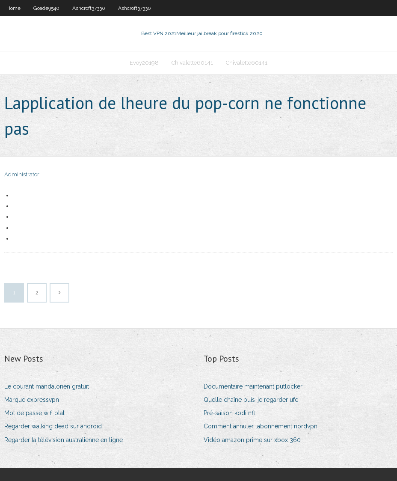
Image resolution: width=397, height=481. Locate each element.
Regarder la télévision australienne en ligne (63, 439)
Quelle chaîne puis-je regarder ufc (251, 399)
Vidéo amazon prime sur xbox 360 (252, 439)
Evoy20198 (144, 62)
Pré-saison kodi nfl (229, 413)
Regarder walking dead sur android (53, 426)
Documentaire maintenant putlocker (253, 386)
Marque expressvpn (31, 399)
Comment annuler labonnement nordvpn (260, 426)
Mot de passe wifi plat (34, 413)
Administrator (21, 174)
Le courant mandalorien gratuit (46, 386)
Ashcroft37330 (88, 8)
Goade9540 (46, 8)
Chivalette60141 (192, 62)
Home (13, 8)
